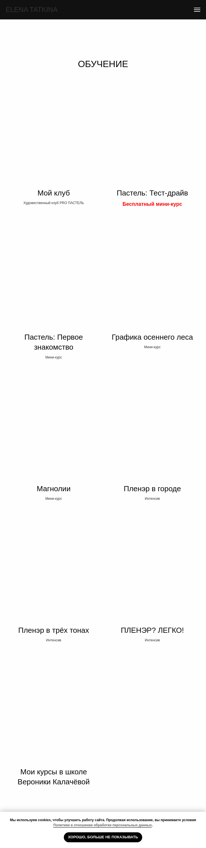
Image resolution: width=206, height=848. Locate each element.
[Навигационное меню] (197, 10)
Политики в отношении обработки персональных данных (102, 825)
